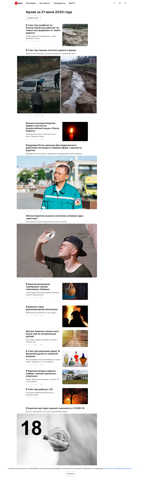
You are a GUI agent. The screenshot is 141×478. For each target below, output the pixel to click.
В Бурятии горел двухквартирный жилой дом (42, 308)
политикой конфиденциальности (119, 468)
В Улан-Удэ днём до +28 (39, 389)
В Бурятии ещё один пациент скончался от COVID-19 (55, 408)
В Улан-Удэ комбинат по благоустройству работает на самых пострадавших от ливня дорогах (43, 29)
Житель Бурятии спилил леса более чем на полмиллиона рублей (42, 334)
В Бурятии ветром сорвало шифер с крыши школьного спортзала (41, 373)
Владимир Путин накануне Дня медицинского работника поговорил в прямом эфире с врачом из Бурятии (54, 148)
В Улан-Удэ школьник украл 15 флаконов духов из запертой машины (43, 354)
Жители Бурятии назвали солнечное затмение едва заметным (54, 217)
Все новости (45, 3)
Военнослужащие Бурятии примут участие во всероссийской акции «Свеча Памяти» (42, 127)
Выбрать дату (33, 18)
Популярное (31, 3)
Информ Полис (18, 3)
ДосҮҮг (72, 3)
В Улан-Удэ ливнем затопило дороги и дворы (51, 50)
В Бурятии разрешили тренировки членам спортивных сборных (38, 287)
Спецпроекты (59, 3)
